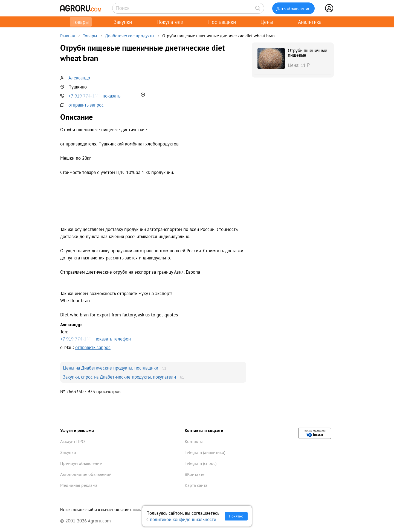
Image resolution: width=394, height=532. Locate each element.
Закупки (123, 22)
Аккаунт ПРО (72, 441)
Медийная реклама (78, 485)
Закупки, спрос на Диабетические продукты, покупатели (119, 377)
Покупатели (170, 22)
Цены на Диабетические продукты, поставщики (110, 368)
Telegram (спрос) (200, 463)
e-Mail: (85, 347)
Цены (266, 22)
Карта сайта (196, 485)
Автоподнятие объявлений (86, 474)
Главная (67, 35)
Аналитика (309, 22)
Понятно (236, 516)
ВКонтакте (194, 474)
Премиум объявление (81, 463)
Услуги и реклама (77, 430)
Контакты (194, 441)
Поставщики (222, 22)
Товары (81, 22)
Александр (79, 78)
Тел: (153, 331)
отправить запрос (86, 105)
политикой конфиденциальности (183, 519)
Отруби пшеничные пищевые (307, 52)
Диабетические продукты (129, 35)
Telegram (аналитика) (205, 452)
